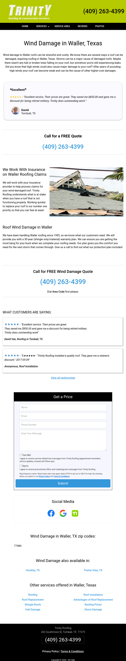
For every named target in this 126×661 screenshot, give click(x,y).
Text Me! (26, 451)
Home (25, 26)
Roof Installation (93, 590)
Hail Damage (32, 605)
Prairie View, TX (93, 566)
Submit (63, 479)
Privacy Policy (44, 472)
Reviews (82, 26)
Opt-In (25, 462)
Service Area (62, 26)
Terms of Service (87, 660)
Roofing (32, 590)
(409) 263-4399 (103, 11)
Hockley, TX (33, 566)
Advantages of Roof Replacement (93, 595)
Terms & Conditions (62, 472)
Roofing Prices (93, 600)
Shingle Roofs (33, 600)
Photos (99, 26)
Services (43, 27)
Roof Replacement (33, 595)
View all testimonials (63, 373)
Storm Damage (93, 605)
